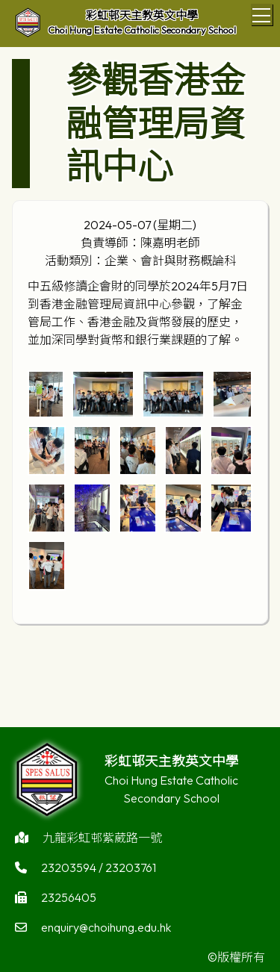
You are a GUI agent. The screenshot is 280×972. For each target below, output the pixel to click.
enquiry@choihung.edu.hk (106, 930)
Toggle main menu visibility (262, 12)
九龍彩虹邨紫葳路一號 (102, 840)
